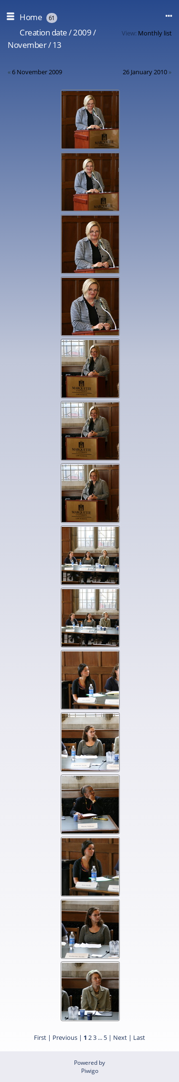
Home (31, 17)
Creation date (43, 32)
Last (139, 1037)
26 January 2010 (145, 72)
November (27, 44)
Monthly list (155, 33)
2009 (82, 32)
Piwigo (89, 1071)
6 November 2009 (37, 72)
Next (120, 1037)
